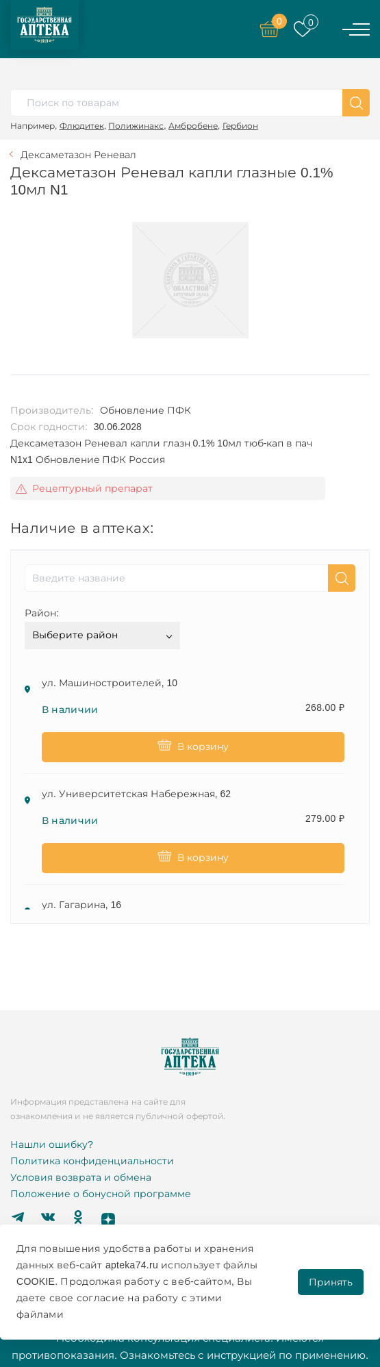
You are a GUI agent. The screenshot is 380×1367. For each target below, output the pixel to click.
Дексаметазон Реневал (78, 155)
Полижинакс (136, 126)
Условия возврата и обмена (80, 1177)
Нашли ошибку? (51, 1144)
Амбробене (193, 126)
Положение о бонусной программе (100, 1194)
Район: (42, 613)
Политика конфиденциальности (92, 1161)
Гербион (240, 126)
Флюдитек (82, 126)
